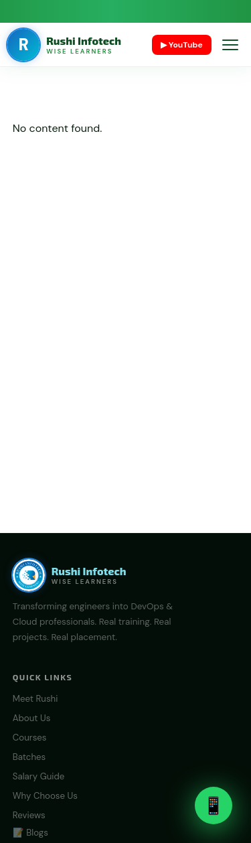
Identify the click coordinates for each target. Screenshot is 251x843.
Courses (30, 737)
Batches (29, 757)
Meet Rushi (35, 698)
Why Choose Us (45, 795)
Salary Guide (39, 776)
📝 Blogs (30, 832)
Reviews (29, 815)
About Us (32, 718)
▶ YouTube (182, 45)
